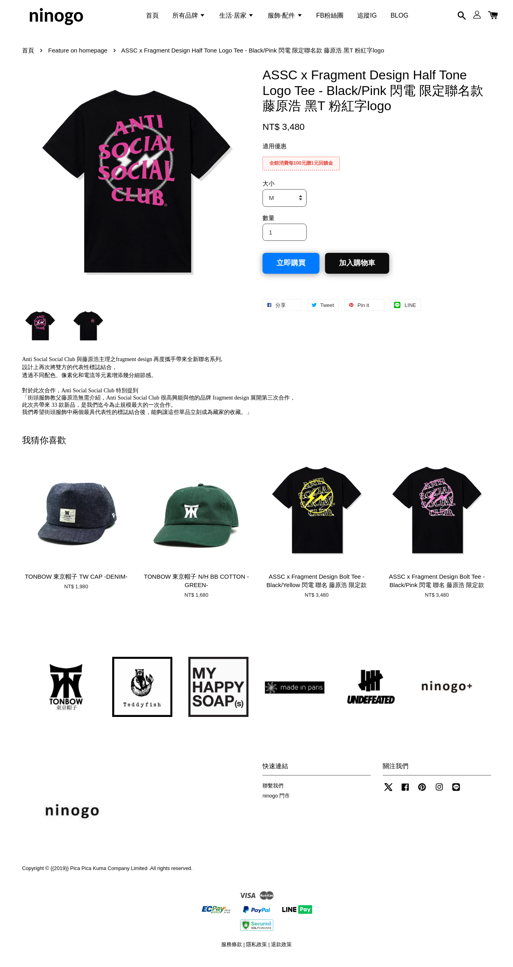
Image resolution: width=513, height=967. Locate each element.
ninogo (55, 17)
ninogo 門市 (276, 802)
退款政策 (281, 950)
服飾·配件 (285, 17)
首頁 (152, 17)
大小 (269, 189)
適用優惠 (275, 152)
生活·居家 (236, 17)
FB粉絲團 (329, 17)
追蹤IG (367, 17)
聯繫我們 (273, 792)
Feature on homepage (77, 56)
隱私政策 (256, 950)
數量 (269, 223)
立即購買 (291, 269)
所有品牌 (188, 17)
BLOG (399, 17)
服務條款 (231, 950)
